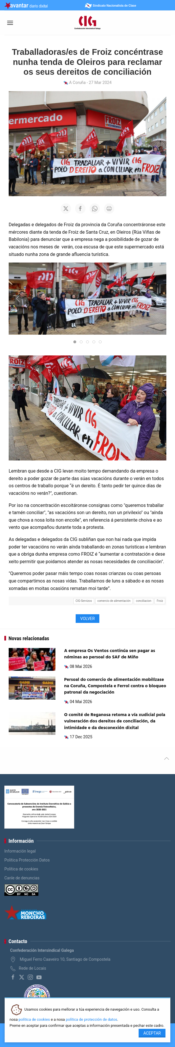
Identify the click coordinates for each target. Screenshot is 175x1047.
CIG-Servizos (84, 600)
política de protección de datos (91, 1019)
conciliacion (143, 600)
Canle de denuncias (22, 878)
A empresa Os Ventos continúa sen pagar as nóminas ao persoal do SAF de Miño (109, 654)
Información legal (20, 851)
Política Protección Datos (27, 860)
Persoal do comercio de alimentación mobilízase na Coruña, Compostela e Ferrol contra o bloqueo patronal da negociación (115, 686)
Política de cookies (21, 869)
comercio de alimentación (114, 600)
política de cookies (34, 1019)
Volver (87, 618)
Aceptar (152, 1033)
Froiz (160, 600)
